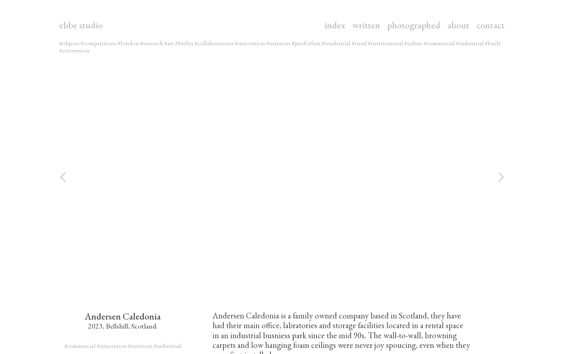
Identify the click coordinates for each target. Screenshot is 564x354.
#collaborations (214, 43)
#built (493, 43)
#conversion (74, 50)
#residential (336, 43)
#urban (413, 43)
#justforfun (306, 43)
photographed (413, 25)
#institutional (385, 43)
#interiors (278, 43)
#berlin (184, 43)
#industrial (470, 43)
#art (169, 43)
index (334, 25)
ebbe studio (81, 25)
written (366, 25)
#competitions (99, 43)
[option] (282, 177)
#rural (359, 43)
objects (71, 43)
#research (151, 43)
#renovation (250, 43)
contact (491, 25)
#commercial (439, 43)
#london (128, 43)
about (458, 25)
